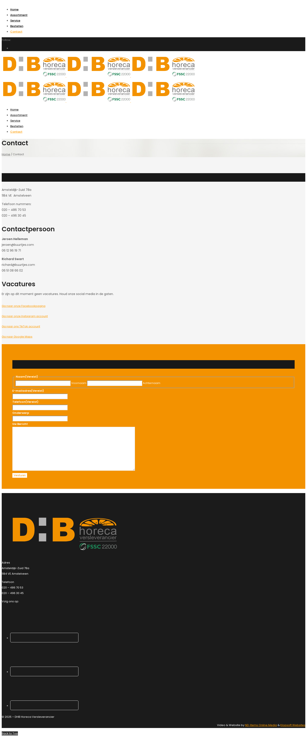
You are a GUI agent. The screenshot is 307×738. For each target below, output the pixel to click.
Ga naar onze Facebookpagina (23, 306)
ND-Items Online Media (261, 725)
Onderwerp (20, 413)
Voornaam (78, 383)
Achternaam (151, 383)
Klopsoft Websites (292, 725)
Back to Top (10, 733)
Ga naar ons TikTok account (21, 326)
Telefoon (25, 402)
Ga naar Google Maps (17, 337)
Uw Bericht (20, 424)
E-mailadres (28, 391)
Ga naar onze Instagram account (25, 316)
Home (6, 154)
